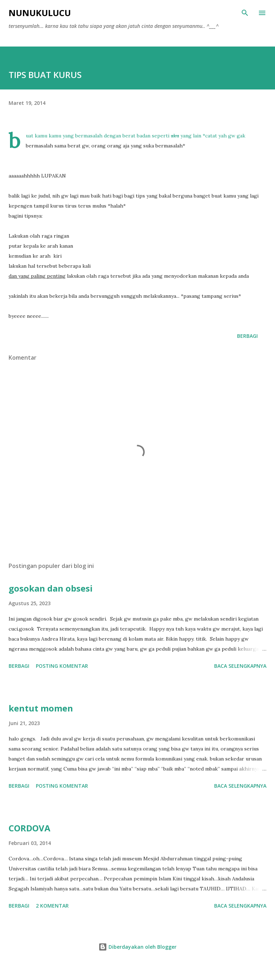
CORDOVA (29, 828)
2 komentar (52, 905)
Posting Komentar (62, 665)
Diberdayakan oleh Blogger (137, 946)
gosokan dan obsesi (51, 588)
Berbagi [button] (247, 335)
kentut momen (41, 708)
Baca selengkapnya (240, 665)
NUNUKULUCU (40, 13)
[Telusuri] (245, 13)
